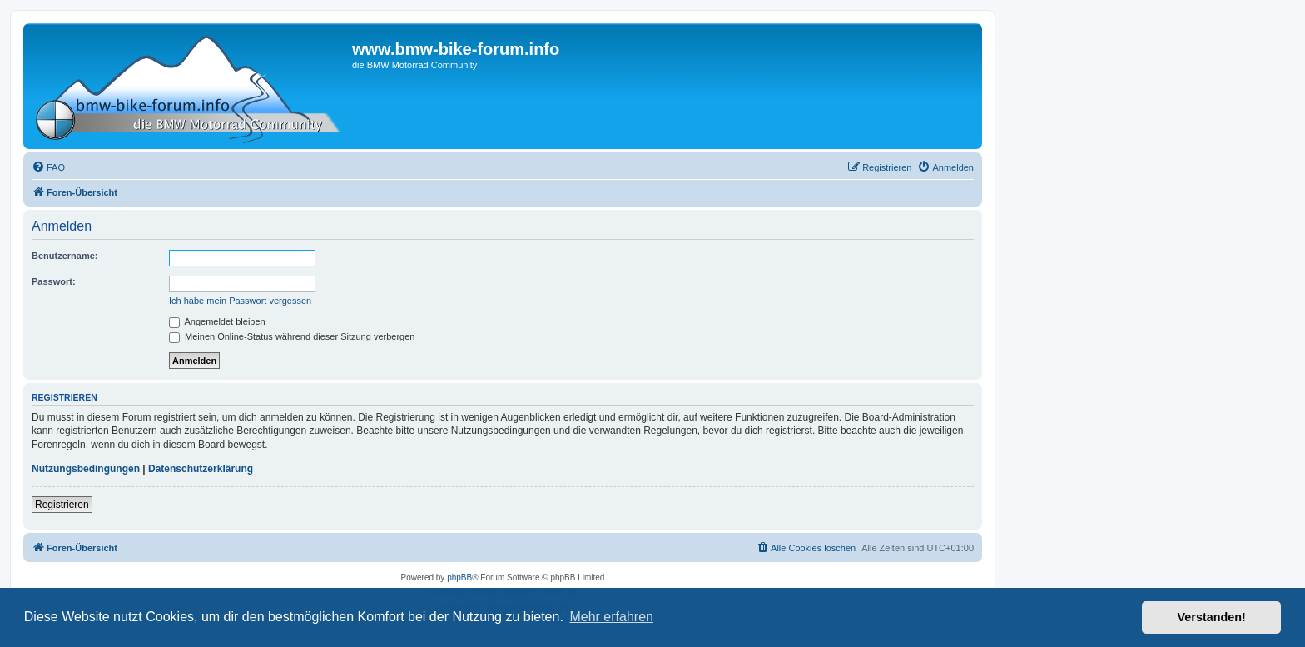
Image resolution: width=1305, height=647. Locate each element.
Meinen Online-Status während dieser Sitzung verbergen (291, 336)
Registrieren (62, 504)
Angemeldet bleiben (217, 321)
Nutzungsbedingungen (86, 469)
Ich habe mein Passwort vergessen (240, 301)
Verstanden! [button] (1212, 617)
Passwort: (54, 281)
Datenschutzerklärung (200, 469)
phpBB (459, 577)
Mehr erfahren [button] (611, 617)
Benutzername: (64, 256)
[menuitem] (48, 167)
